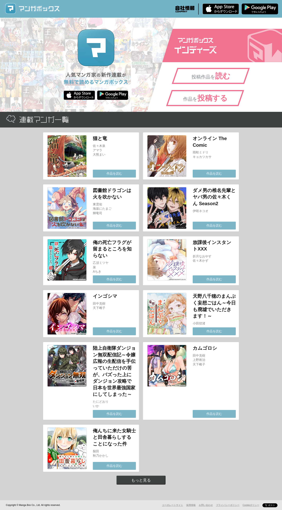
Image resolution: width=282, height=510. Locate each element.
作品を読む (114, 173)
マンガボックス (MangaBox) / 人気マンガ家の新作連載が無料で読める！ (32, 8)
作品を (205, 98)
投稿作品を (211, 76)
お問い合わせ (206, 505)
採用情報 (191, 505)
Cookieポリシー (251, 505)
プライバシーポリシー (228, 505)
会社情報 (185, 9)
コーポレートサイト (172, 505)
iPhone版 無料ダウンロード (220, 9)
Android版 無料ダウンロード (260, 9)
